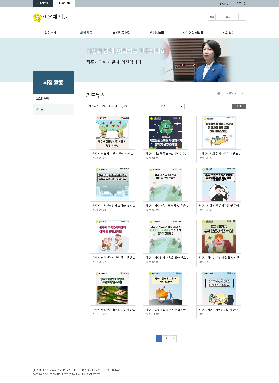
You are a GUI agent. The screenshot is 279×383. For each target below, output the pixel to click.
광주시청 (241, 3)
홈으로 (218, 94)
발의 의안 (228, 33)
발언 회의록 (157, 33)
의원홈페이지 (68, 3)
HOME (224, 3)
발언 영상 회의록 (192, 33)
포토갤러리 (42, 99)
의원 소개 (50, 33)
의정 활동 (86, 33)
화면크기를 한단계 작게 (234, 17)
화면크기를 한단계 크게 (219, 17)
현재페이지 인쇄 (242, 17)
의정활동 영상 (121, 33)
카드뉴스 (40, 110)
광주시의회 (44, 3)
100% (227, 18)
